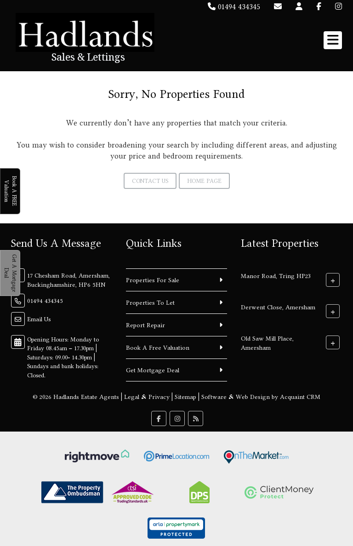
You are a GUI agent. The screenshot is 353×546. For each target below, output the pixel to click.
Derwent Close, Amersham (278, 306)
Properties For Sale (152, 280)
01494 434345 (234, 6)
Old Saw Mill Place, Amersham (267, 342)
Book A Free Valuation (157, 347)
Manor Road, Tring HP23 (276, 275)
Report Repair (145, 325)
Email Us (39, 319)
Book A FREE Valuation (10, 191)
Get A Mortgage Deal (10, 273)
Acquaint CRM (300, 397)
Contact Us (150, 181)
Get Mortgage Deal (152, 370)
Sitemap (185, 397)
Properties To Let (150, 302)
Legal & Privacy (147, 397)
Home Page (204, 181)
